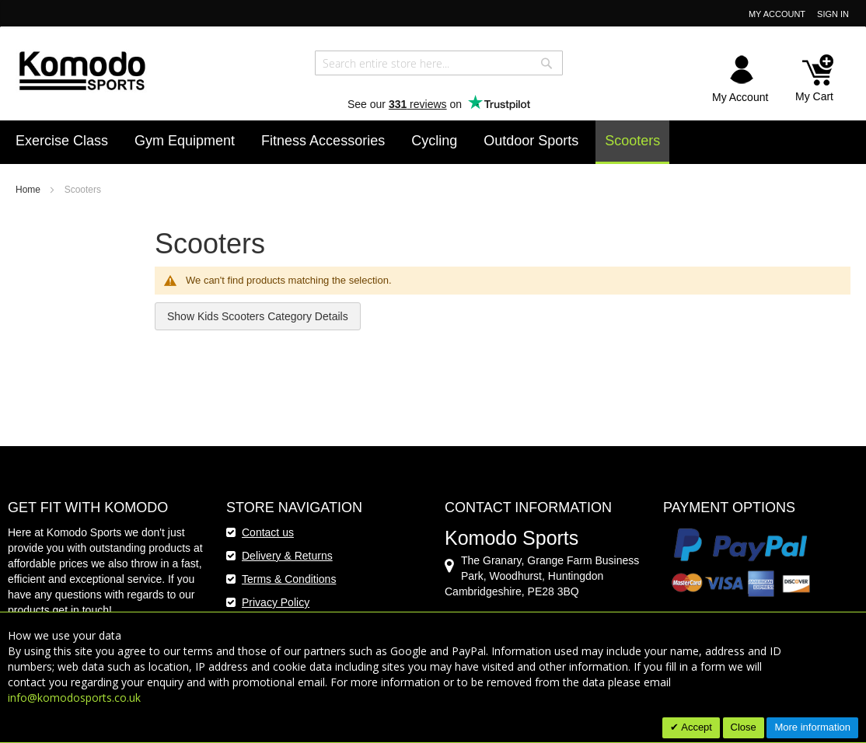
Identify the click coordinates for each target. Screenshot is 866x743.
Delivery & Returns (287, 555)
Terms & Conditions (289, 579)
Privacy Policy (275, 602)
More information (812, 727)
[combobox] (439, 63)
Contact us (268, 532)
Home (29, 189)
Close (743, 727)
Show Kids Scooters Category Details (257, 316)
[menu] (433, 142)
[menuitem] (61, 140)
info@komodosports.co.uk (74, 697)
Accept (695, 727)
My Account (777, 14)
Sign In (833, 14)
